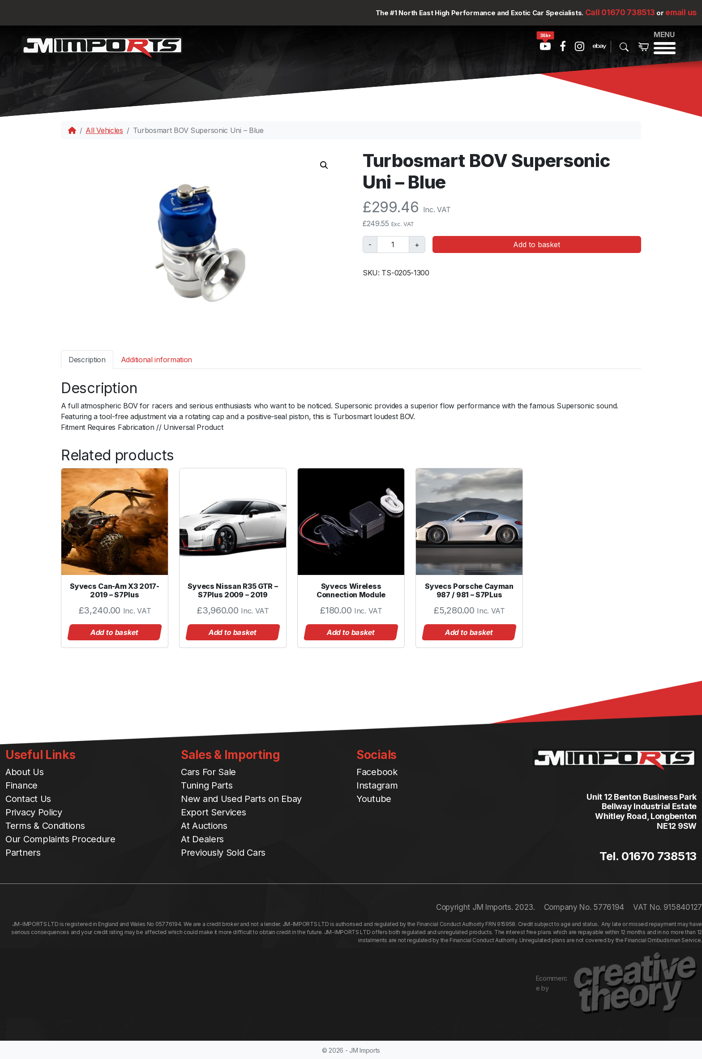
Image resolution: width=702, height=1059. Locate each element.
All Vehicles (104, 130)
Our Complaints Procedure (60, 839)
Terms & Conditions (45, 825)
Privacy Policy (33, 812)
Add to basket (536, 244)
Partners (23, 852)
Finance (21, 785)
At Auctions (204, 825)
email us (681, 12)
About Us (24, 772)
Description (87, 359)
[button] (324, 165)
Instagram (377, 785)
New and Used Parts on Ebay (241, 798)
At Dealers (202, 839)
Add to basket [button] (115, 632)
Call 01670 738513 (620, 12)
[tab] (87, 359)
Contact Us (28, 798)
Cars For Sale (208, 772)
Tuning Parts (206, 785)
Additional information (156, 359)
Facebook (377, 772)
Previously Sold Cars (223, 852)
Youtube (373, 798)
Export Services (213, 812)
